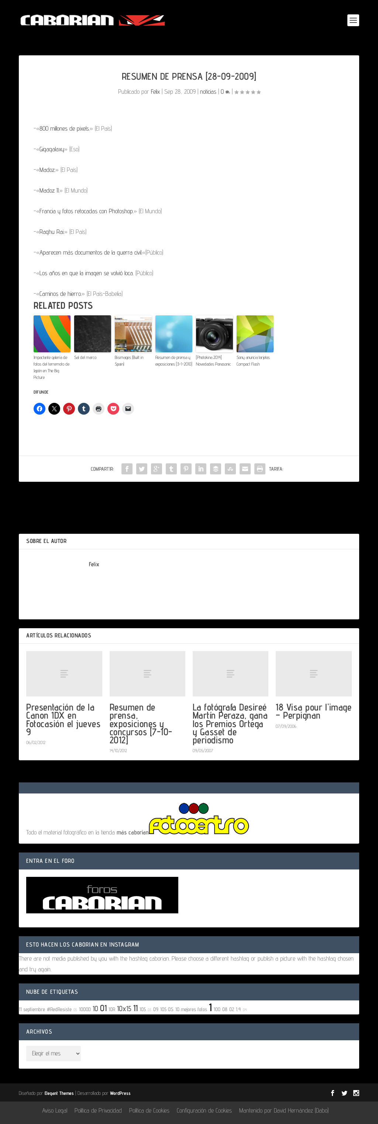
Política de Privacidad (98, 1110)
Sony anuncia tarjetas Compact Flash (253, 361)
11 (135, 1008)
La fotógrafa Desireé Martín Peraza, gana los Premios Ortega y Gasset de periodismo (230, 723)
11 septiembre (32, 1009)
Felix (155, 91)
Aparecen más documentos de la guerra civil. (90, 252)
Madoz (47, 169)
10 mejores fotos (191, 1009)
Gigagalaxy (51, 149)
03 (149, 1009)
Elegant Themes (59, 1093)
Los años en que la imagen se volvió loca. (86, 273)
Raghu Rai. (51, 231)
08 (224, 1009)
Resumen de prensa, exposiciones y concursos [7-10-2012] (141, 723)
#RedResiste (59, 1009)
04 (245, 1009)
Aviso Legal (54, 1110)
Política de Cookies (149, 1110)
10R (112, 1009)
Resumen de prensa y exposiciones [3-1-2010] (173, 361)
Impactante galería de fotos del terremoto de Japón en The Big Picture (51, 367)
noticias (208, 91)
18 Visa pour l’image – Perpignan (313, 711)
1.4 (238, 1009)
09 (155, 1009)
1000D (85, 1009)
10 (95, 1008)
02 (231, 1009)
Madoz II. (49, 190)
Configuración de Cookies (204, 1110)
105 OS (166, 1009)
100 (217, 1009)
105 (143, 1009)
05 (75, 1009)
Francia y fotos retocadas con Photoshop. (86, 211)
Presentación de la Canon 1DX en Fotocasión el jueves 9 (63, 719)
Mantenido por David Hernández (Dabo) (284, 1110)
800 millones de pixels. (64, 128)
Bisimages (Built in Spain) (129, 361)
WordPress (120, 1093)
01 (103, 1008)
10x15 (124, 1008)
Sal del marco (85, 357)
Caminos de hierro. (60, 293)
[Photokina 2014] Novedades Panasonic (213, 361)
